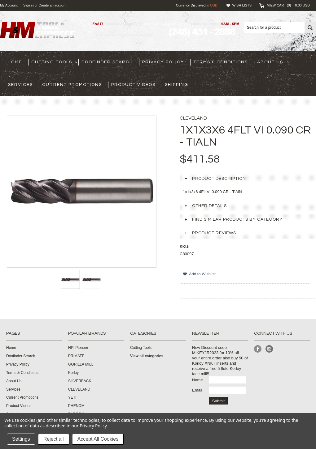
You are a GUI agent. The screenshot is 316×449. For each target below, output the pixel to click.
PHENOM (76, 406)
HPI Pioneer (78, 347)
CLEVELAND (79, 389)
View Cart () (288, 5)
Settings (21, 439)
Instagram (269, 349)
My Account (9, 5)
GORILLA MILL (80, 364)
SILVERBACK (79, 381)
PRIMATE (76, 356)
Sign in (28, 5)
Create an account (52, 5)
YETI (72, 397)
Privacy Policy (93, 426)
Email (197, 390)
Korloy (73, 373)
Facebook (258, 349)
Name (197, 380)
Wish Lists (242, 5)
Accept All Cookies (98, 439)
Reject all (53, 439)
